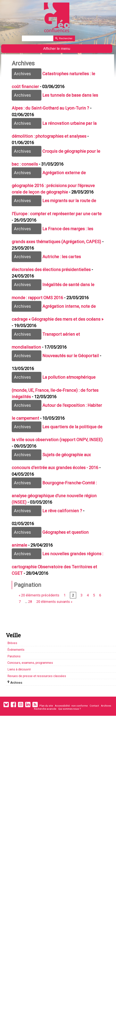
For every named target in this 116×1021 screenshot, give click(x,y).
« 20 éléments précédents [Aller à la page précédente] (40, 628)
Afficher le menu (56, 48)
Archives (106, 739)
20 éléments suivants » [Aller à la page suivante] (55, 635)
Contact (94, 739)
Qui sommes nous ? (69, 742)
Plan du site (46, 739)
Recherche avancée (45, 742)
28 (31, 635)
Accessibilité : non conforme (71, 739)
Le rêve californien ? (64, 538)
